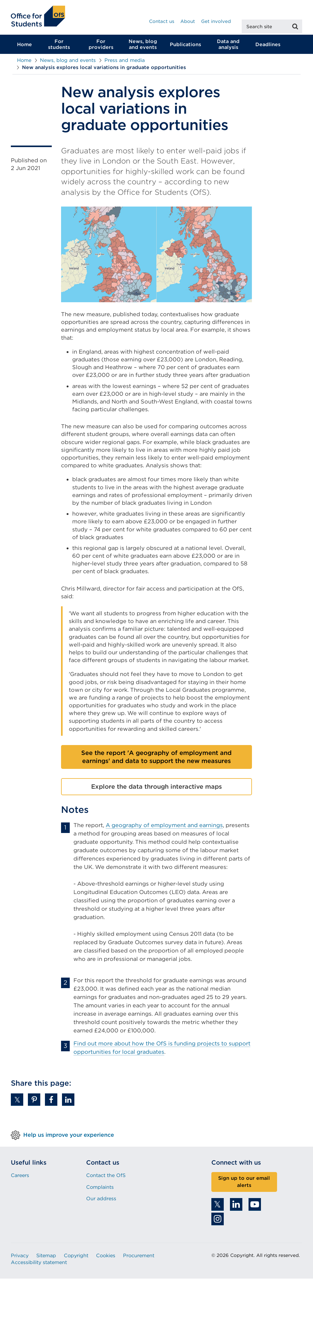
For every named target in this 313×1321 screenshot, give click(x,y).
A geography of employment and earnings (164, 826)
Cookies (105, 1257)
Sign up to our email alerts (244, 1183)
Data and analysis (228, 46)
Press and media (124, 62)
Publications (185, 46)
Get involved (216, 21)
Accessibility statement (39, 1264)
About (187, 21)
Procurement (138, 1257)
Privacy (20, 1257)
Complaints (100, 1189)
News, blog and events (143, 46)
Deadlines (267, 46)
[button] (17, 1101)
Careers (20, 1177)
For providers (101, 46)
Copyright (76, 1257)
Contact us (161, 21)
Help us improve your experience (68, 1136)
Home (24, 46)
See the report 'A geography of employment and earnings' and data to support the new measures (156, 758)
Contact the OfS (106, 1177)
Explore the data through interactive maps (156, 788)
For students (59, 46)
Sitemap (46, 1257)
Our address (101, 1200)
